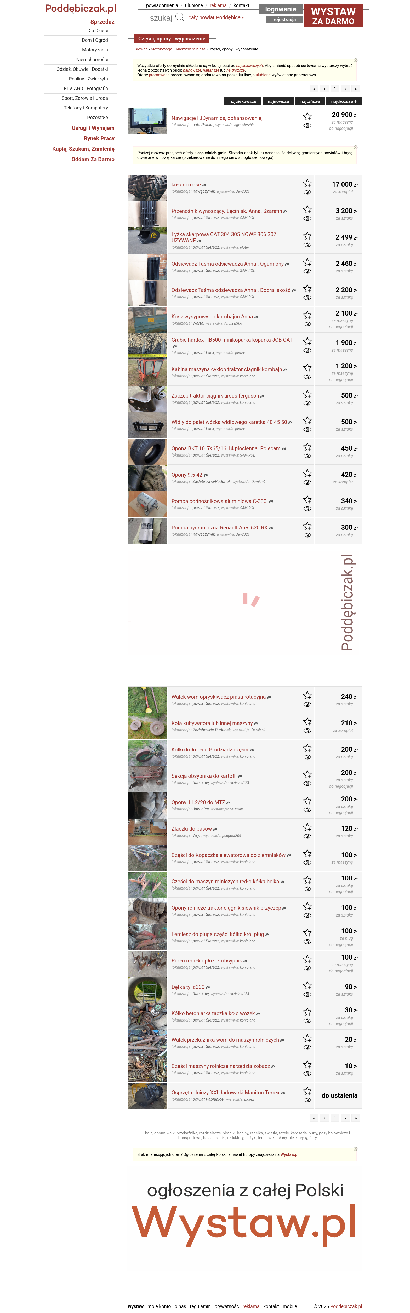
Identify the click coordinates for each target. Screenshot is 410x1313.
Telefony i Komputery (86, 107)
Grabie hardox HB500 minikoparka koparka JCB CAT (232, 340)
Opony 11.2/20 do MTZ (198, 802)
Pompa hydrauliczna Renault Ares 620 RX (219, 527)
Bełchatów (98, 1214)
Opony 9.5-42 (187, 475)
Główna (141, 49)
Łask (103, 1221)
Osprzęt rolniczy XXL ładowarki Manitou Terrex (226, 1092)
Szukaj (180, 17)
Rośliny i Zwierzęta (88, 78)
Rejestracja (285, 19)
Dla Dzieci (97, 30)
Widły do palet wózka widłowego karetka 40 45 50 (229, 422)
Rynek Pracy (99, 138)
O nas (180, 1306)
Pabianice (98, 1249)
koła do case (186, 185)
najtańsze (211, 70)
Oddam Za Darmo (93, 159)
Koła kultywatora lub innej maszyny (212, 723)
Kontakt (271, 1306)
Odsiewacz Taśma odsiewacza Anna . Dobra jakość (231, 290)
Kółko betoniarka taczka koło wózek (213, 1013)
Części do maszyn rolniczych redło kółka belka (225, 881)
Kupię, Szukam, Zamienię (83, 149)
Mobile (290, 1306)
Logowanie (281, 9)
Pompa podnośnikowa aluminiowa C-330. (220, 501)
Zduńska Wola (94, 1298)
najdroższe (235, 70)
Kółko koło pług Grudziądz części (210, 749)
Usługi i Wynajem (93, 128)
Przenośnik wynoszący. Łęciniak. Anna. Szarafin (227, 211)
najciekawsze (243, 101)
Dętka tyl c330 (188, 987)
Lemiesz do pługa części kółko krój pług (218, 934)
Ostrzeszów (97, 1242)
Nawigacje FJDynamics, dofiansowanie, (217, 118)
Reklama (251, 1306)
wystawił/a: (234, 125)
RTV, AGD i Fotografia (86, 88)
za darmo (333, 15)
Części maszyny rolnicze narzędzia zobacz (221, 1066)
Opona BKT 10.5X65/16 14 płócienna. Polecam (226, 448)
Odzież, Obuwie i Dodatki (82, 69)
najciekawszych (249, 65)
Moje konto (159, 1306)
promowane (159, 75)
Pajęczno (99, 1256)
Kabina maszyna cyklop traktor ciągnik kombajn (227, 369)
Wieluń (101, 1284)
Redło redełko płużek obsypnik (207, 961)
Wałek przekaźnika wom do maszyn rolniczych (225, 1040)
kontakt (241, 5)
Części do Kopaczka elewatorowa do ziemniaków (229, 855)
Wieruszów (97, 1291)
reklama (218, 5)
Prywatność (227, 1306)
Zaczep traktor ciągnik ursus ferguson (215, 396)
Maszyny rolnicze (190, 49)
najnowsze (192, 70)
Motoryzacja (161, 49)
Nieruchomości (92, 59)
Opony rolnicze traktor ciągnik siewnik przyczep (226, 908)
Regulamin (200, 1306)
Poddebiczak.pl (346, 1306)
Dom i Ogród (95, 40)
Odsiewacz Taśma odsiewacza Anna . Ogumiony (228, 264)
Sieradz (101, 1263)
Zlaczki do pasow (192, 829)
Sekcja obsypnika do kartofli (204, 776)
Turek (103, 1277)
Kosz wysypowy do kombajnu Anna (212, 316)
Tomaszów (97, 1270)
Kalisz (102, 1235)
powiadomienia (162, 5)
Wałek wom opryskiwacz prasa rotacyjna (219, 697)
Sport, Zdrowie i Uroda (85, 98)
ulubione (194, 5)
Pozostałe (97, 117)
